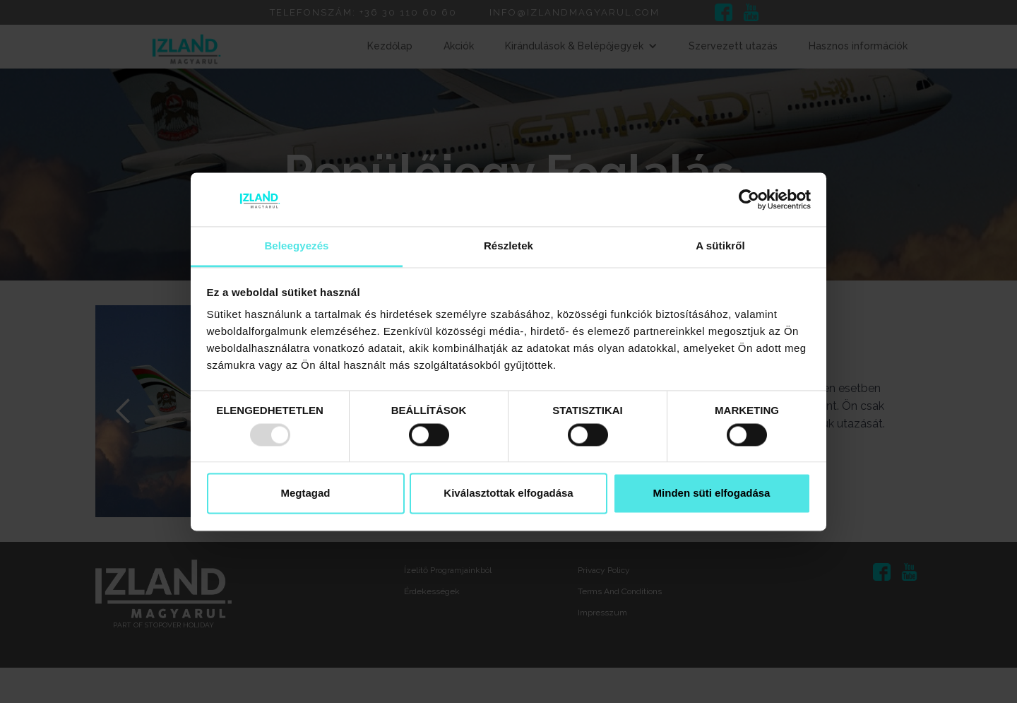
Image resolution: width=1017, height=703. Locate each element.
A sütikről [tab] (720, 246)
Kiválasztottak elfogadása (508, 494)
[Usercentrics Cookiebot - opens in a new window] (749, 199)
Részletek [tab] (508, 246)
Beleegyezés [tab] (296, 246)
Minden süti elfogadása (712, 494)
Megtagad (305, 494)
